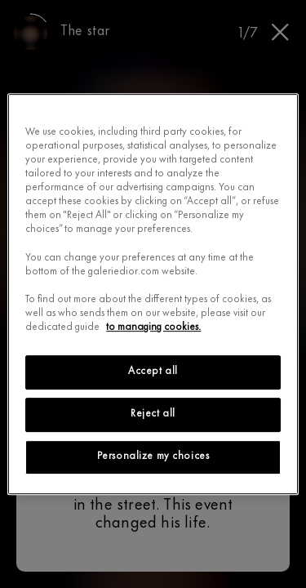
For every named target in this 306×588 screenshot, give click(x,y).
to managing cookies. (153, 327)
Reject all (153, 414)
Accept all (153, 371)
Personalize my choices (153, 456)
